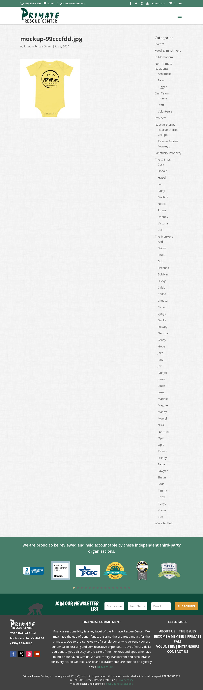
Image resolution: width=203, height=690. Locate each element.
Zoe (160, 517)
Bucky (162, 281)
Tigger (162, 87)
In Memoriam (164, 57)
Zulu (160, 230)
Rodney (163, 217)
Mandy (162, 412)
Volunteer (165, 646)
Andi (160, 241)
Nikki (161, 425)
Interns (163, 98)
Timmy (162, 490)
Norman (163, 431)
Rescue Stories (165, 124)
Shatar (162, 477)
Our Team (162, 93)
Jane (160, 359)
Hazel (162, 177)
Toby (161, 497)
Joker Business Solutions (119, 683)
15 (129, 588)
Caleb (161, 287)
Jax (160, 366)
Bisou (161, 255)
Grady (162, 340)
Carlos (162, 294)
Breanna (163, 268)
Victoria (163, 223)
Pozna (162, 210)
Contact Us (159, 3)
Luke (161, 392)
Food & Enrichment (168, 50)
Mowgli (162, 418)
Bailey (162, 248)
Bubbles (163, 274)
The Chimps (163, 159)
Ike (160, 184)
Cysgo (162, 314)
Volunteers (165, 111)
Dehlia (162, 320)
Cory (161, 164)
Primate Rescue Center (38, 46)
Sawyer (163, 471)
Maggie (163, 405)
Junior (161, 379)
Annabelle (164, 74)
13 (121, 588)
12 (117, 588)
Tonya (162, 503)
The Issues (187, 631)
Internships (188, 646)
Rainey (162, 458)
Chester (163, 300)
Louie (161, 386)
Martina (163, 197)
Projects (160, 118)
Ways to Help (164, 523)
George (163, 333)
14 (125, 588)
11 (113, 588)
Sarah (161, 80)
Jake (160, 353)
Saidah (162, 464)
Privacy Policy (125, 680)
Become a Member (169, 636)
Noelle (162, 204)
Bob (160, 261)
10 (109, 588)
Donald (162, 171)
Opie (161, 445)
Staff (161, 105)
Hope (161, 346)
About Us (167, 631)
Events (159, 44)
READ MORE (105, 667)
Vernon (162, 510)
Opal (161, 438)
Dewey (162, 327)
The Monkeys (164, 236)
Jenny (161, 190)
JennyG (162, 372)
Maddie (163, 399)
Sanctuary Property (168, 153)
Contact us (177, 651)
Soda (161, 484)
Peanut (162, 451)
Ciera (161, 307)
